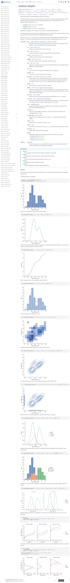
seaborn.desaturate (4, 178)
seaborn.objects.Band (5, 29)
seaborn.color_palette (5, 142)
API (30, 1)
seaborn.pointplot (4, 99)
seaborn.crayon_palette (5, 159)
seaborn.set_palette (5, 140)
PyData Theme (21, 581)
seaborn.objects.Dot (5, 8)
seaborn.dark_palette (5, 150)
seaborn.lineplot (4, 74)
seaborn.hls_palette (4, 146)
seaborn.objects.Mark (5, 63)
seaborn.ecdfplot (4, 82)
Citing (38, 1)
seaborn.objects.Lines (5, 14)
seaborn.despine (4, 172)
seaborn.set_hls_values (5, 180)
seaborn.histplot (4, 78)
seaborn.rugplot (4, 84)
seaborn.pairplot (4, 116)
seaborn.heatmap (4, 110)
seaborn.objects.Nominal (5, 59)
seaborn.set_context (5, 131)
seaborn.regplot (4, 106)
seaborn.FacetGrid (4, 114)
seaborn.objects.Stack (5, 52)
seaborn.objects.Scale (5, 69)
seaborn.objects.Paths (5, 18)
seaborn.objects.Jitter (5, 48)
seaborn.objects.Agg (5, 33)
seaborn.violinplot (4, 95)
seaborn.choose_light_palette (6, 167)
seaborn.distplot (4, 86)
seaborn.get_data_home (5, 186)
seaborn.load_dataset (5, 182)
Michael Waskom (19, 579)
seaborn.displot (4, 76)
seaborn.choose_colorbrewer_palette (8, 163)
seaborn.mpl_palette (5, 161)
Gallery (23, 1)
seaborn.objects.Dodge (5, 46)
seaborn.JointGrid (4, 121)
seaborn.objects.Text (5, 31)
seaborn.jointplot (4, 120)
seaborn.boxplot (4, 93)
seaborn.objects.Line (5, 12)
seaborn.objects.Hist (5, 38)
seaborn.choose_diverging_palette (7, 171)
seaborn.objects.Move (5, 67)
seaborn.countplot (4, 103)
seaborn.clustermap (5, 112)
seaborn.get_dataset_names (6, 184)
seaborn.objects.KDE (5, 40)
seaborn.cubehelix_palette (6, 148)
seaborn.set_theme (4, 123)
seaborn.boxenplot (4, 97)
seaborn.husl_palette (5, 144)
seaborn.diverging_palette (6, 154)
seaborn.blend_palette (5, 155)
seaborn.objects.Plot (5, 6)
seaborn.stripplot (4, 89)
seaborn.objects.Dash (5, 20)
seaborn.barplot (4, 101)
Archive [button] (61, 580)
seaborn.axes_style (4, 125)
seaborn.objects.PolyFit (5, 44)
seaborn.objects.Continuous (6, 57)
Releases (34, 1)
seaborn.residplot (4, 108)
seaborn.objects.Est (5, 35)
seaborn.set (3, 138)
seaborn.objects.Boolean (5, 55)
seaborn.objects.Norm (5, 50)
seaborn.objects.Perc (5, 42)
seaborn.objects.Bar (5, 23)
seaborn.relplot (4, 71)
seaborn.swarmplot (4, 91)
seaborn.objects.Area (5, 27)
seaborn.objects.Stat (5, 65)
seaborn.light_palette (5, 152)
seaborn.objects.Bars (5, 25)
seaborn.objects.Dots (5, 10)
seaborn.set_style (4, 127)
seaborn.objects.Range (5, 21)
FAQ (41, 1)
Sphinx (13, 581)
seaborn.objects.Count (5, 37)
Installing (19, 1)
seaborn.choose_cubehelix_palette (7, 165)
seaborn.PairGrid (4, 118)
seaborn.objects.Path (5, 16)
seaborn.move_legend (5, 174)
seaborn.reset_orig (4, 137)
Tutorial (27, 1)
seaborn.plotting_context (5, 129)
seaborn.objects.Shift (5, 54)
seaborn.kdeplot (4, 80)
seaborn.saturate (4, 176)
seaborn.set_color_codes (6, 133)
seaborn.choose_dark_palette (6, 169)
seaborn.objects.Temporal (6, 61)
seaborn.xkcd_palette (5, 157)
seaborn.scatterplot (4, 72)
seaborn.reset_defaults (5, 135)
